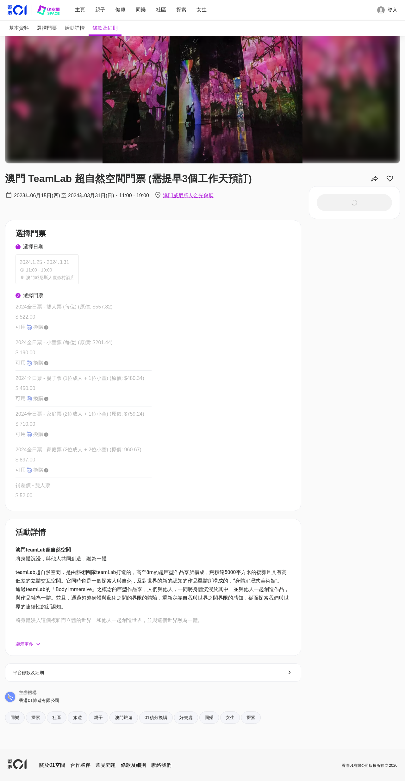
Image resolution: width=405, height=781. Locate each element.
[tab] (19, 28)
